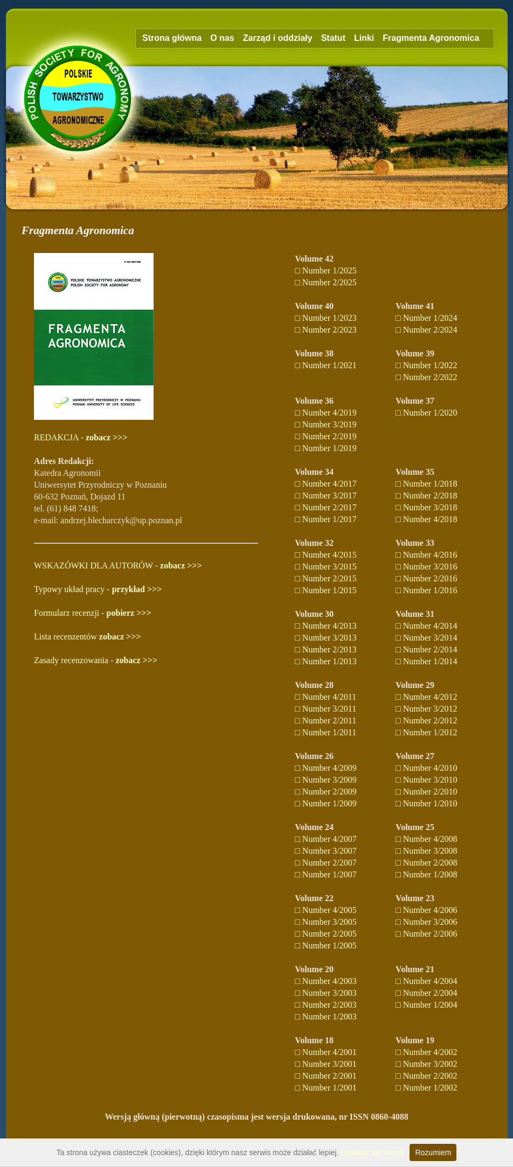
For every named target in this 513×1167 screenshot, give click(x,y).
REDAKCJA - (81, 437)
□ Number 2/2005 (326, 933)
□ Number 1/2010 (426, 803)
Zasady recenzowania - (95, 660)
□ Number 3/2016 (426, 566)
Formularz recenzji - (92, 612)
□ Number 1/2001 (326, 1087)
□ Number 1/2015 (326, 590)
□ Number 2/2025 (326, 282)
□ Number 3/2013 (326, 637)
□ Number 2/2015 (326, 578)
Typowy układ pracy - (98, 589)
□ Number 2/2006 (426, 933)
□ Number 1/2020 (426, 412)
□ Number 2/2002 (426, 1075)
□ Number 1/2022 (426, 365)
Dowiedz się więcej (372, 1152)
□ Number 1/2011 (325, 732)
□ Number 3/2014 (426, 637)
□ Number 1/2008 (426, 874)
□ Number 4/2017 (326, 483)
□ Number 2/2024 (426, 329)
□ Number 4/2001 (326, 1052)
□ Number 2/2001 (326, 1075)
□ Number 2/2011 (325, 720)
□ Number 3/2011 (325, 708)
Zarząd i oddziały (278, 38)
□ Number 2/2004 (426, 992)
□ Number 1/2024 (426, 317)
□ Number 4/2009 (326, 767)
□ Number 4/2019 (326, 412)
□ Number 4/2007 (326, 838)
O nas (222, 38)
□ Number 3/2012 (426, 708)
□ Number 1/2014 (426, 661)
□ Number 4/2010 (426, 767)
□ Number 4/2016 (426, 554)
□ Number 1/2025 (326, 270)
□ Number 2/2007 (326, 862)
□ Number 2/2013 (326, 649)
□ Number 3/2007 (326, 850)
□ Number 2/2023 (326, 329)
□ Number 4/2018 (426, 519)
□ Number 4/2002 (426, 1052)
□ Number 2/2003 (326, 1004)
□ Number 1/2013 (326, 661)
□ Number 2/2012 (426, 720)
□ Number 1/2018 (426, 483)
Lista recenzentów (87, 636)
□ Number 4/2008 (426, 838)
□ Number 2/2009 (326, 791)
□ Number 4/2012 (426, 696)
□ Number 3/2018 (426, 507)
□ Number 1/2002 (426, 1087)
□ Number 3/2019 (326, 424)
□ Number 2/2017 (326, 507)
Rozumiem (433, 1152)
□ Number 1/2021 (326, 365)
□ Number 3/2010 (426, 779)
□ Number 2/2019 (326, 436)
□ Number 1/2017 (326, 519)
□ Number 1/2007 (326, 874)
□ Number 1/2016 (426, 590)
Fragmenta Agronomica (431, 38)
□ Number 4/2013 (326, 625)
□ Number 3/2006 (426, 921)
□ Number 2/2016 (426, 578)
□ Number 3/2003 (326, 992)
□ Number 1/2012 (426, 732)
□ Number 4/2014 (426, 625)
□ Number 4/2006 (426, 910)
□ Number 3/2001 (326, 1063)
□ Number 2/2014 (426, 649)
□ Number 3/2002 (426, 1063)
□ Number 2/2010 (426, 791)
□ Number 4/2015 (326, 554)
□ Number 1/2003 (326, 1016)
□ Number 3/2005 (326, 921)
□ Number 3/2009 (326, 779)
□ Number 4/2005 (326, 910)
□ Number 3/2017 (326, 495)
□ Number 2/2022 (426, 377)
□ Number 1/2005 (326, 945)
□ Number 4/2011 (325, 696)
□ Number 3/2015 (326, 566)
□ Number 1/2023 (326, 317)
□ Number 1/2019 (326, 448)
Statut (333, 38)
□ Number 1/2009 (326, 803)
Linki (364, 38)
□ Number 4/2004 (426, 981)
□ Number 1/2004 (426, 1004)
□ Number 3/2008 (426, 850)
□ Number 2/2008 (426, 862)
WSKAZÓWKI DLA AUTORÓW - (118, 565)
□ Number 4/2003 (326, 981)
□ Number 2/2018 (426, 495)
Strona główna (172, 38)
